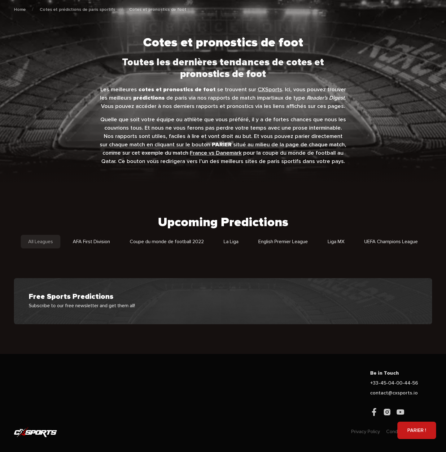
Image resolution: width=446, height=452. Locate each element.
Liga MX (336, 242)
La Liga (231, 242)
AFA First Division (91, 242)
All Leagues (40, 242)
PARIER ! (416, 430)
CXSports (270, 89)
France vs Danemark (216, 152)
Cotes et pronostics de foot (157, 9)
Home (20, 9)
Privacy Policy (365, 431)
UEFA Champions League (391, 242)
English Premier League (283, 242)
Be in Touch (384, 373)
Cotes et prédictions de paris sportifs (77, 9)
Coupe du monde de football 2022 (167, 242)
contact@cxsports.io (394, 393)
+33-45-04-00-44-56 (394, 383)
